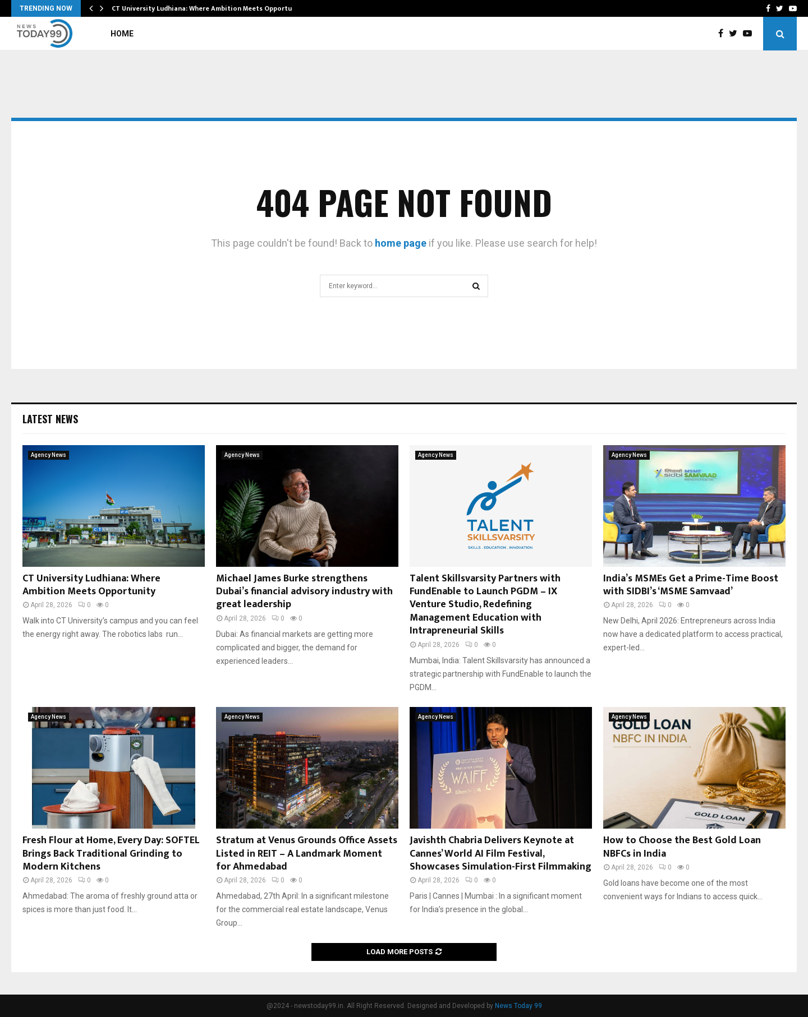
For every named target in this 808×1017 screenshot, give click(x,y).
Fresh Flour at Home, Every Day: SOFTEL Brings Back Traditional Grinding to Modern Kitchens (111, 853)
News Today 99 (518, 1006)
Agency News (48, 455)
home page (400, 243)
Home (122, 33)
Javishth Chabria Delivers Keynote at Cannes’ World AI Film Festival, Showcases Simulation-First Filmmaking (500, 853)
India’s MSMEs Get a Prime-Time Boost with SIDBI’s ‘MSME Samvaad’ (690, 585)
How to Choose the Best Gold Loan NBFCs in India (682, 847)
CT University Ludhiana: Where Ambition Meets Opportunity (208, 8)
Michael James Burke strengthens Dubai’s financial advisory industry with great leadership (304, 591)
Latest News (50, 419)
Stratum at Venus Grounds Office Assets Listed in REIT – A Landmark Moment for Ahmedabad (306, 853)
